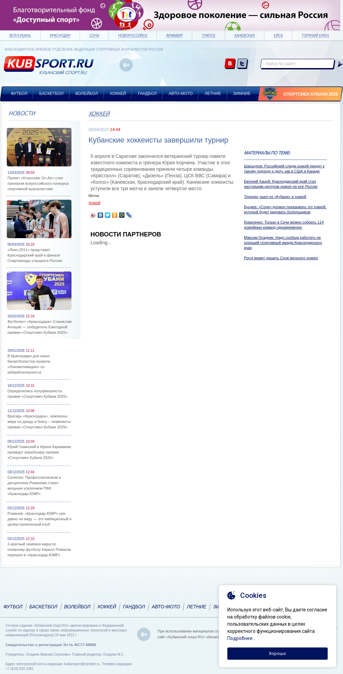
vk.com (230, 64)
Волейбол (87, 93)
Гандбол (147, 93)
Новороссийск (132, 35)
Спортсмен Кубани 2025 (310, 94)
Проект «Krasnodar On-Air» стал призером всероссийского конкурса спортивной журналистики (38, 183)
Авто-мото (181, 93)
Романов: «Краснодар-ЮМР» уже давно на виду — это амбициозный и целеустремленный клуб (39, 518)
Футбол (19, 93)
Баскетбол (51, 93)
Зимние (241, 93)
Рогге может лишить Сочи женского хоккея (281, 258)
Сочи (94, 35)
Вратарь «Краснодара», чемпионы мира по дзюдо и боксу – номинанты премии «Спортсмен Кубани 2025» (39, 421)
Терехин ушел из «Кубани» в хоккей (275, 197)
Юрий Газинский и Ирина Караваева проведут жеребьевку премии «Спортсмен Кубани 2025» (39, 452)
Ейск (278, 35)
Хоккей (118, 93)
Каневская (244, 35)
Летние (213, 93)
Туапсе (208, 35)
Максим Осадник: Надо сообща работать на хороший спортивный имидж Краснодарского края (283, 242)
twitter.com (242, 64)
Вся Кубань (20, 35)
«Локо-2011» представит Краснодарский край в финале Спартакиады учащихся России (34, 255)
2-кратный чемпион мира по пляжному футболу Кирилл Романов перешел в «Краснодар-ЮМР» (39, 549)
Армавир (174, 35)
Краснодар (60, 35)
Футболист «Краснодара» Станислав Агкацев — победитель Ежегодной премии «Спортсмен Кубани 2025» (39, 326)
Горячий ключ (315, 35)
